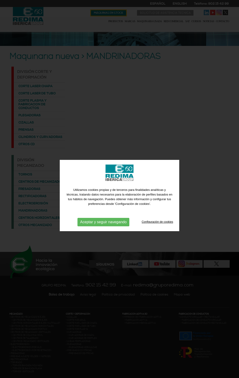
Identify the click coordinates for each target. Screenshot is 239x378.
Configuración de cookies (157, 235)
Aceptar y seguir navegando (103, 235)
